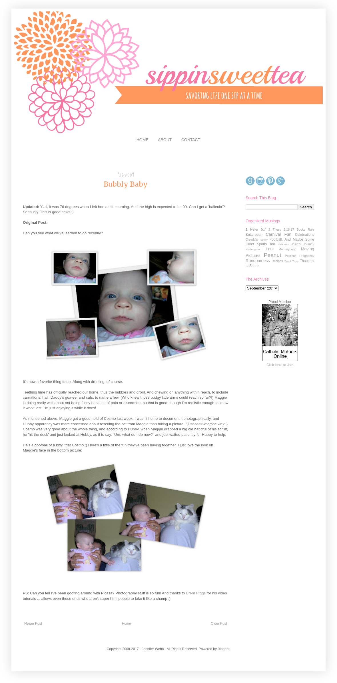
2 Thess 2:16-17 (281, 229)
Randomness (258, 260)
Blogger (223, 649)
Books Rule (305, 229)
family (264, 239)
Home (126, 624)
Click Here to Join (279, 365)
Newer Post (33, 624)
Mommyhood (287, 249)
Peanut (272, 255)
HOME (143, 139)
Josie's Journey (302, 244)
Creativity (252, 239)
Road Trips (291, 261)
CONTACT (190, 139)
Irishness (283, 244)
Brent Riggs (196, 593)
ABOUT (165, 139)
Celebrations (304, 235)
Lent (270, 249)
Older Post (219, 624)
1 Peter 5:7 (256, 229)
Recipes (277, 261)
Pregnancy (306, 255)
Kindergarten (253, 249)
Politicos (290, 255)
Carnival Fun (278, 234)
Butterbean (254, 235)
